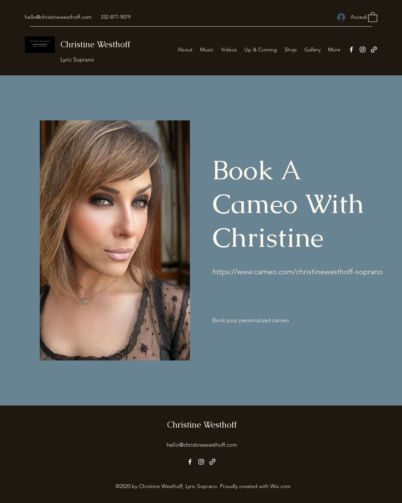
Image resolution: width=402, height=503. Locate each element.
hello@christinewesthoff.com (58, 17)
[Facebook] (351, 49)
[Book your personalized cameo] (250, 320)
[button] (372, 16)
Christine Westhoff (95, 44)
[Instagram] (362, 49)
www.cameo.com (265, 271)
